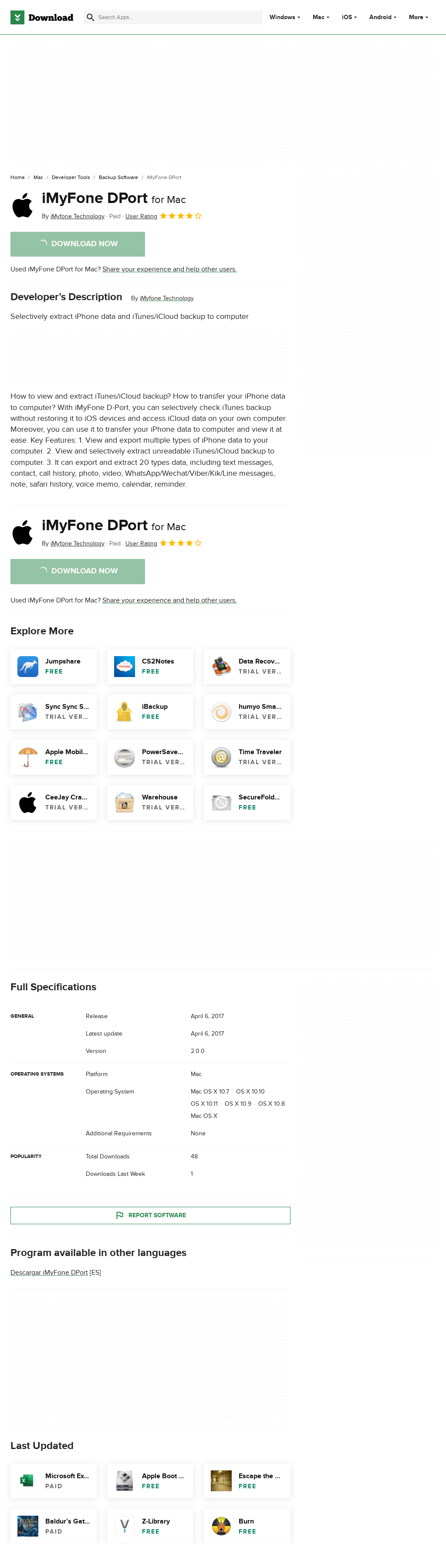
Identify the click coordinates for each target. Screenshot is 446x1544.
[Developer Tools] (71, 177)
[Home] (17, 177)
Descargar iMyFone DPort (49, 1272)
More (419, 17)
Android (380, 17)
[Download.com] (41, 17)
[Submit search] (91, 17)
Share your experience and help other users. (169, 269)
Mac (318, 17)
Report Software (150, 1215)
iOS (347, 17)
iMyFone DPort (114, 198)
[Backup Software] (118, 177)
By (73, 216)
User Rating (164, 215)
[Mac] (38, 177)
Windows (282, 17)
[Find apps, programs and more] (173, 17)
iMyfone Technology (167, 298)
